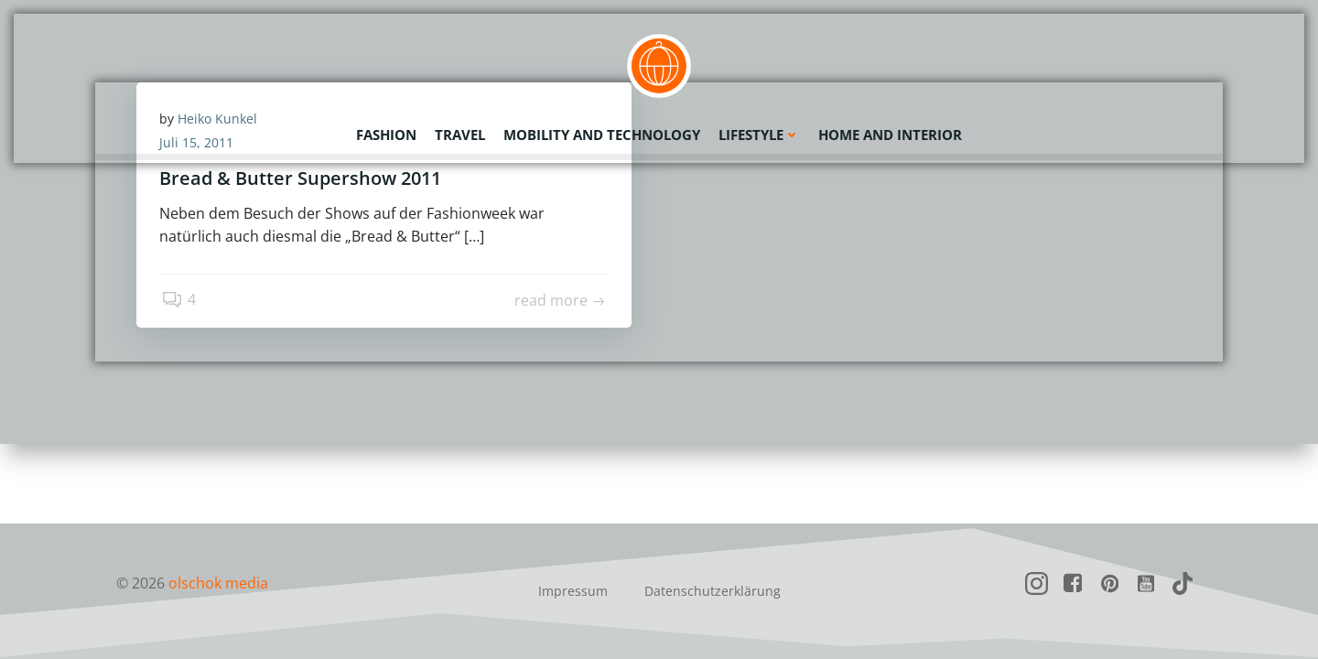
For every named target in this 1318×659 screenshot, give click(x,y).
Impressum (573, 591)
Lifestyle (759, 133)
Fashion (386, 133)
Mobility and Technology (601, 133)
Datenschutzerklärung (712, 591)
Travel (460, 133)
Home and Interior (890, 133)
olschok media (218, 583)
